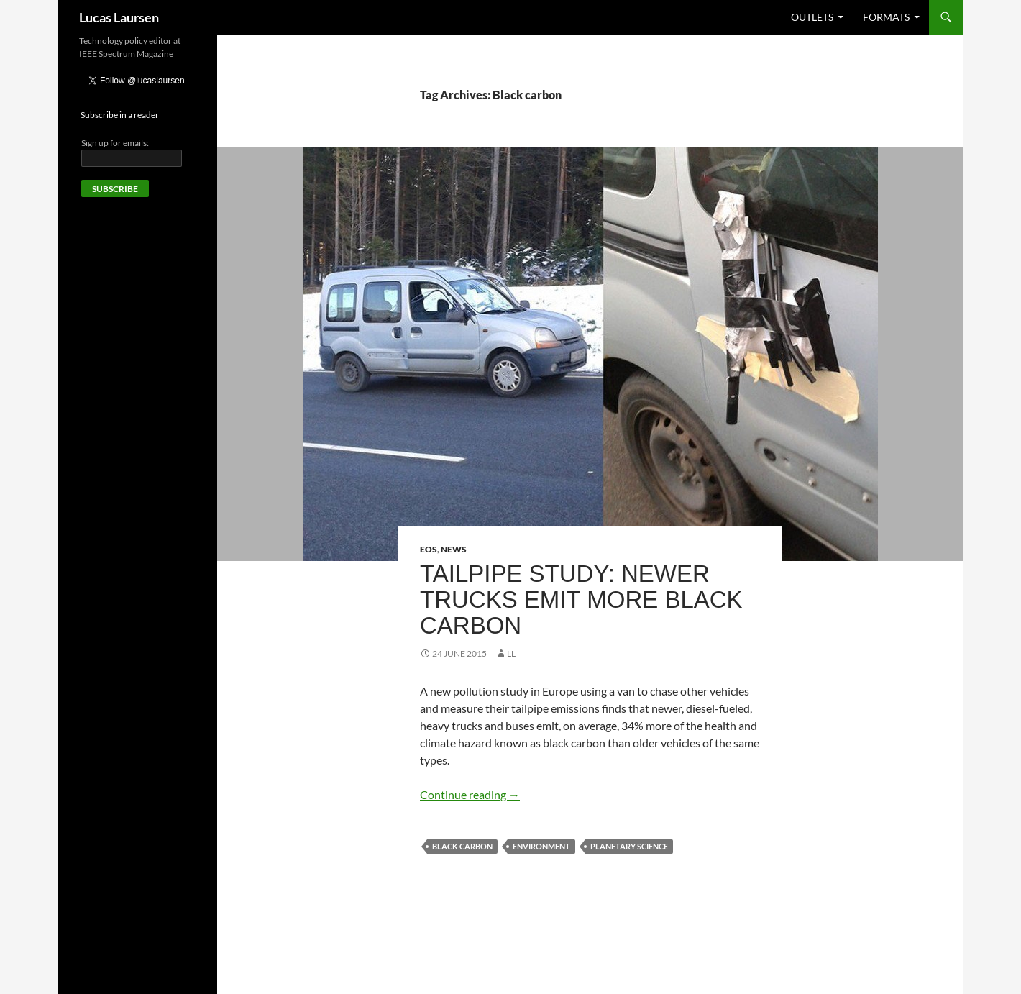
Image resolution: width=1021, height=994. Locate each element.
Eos (428, 549)
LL (511, 653)
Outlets (812, 17)
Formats (886, 17)
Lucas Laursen (119, 17)
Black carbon (462, 846)
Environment (541, 846)
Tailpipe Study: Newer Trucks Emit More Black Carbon (581, 599)
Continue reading (470, 794)
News (454, 549)
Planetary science (629, 846)
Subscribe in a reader (120, 114)
